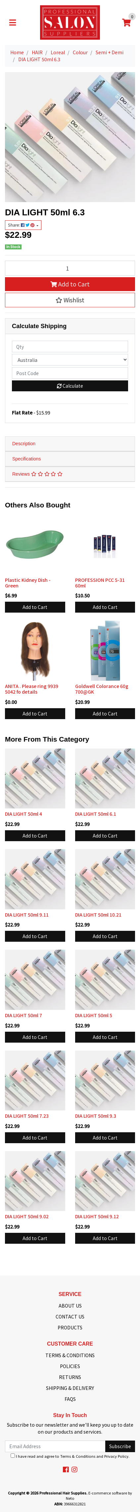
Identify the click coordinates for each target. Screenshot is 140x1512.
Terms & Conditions (77, 1456)
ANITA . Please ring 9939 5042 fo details (31, 689)
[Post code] (70, 373)
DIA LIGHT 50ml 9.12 (97, 1216)
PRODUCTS (70, 1327)
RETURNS (70, 1377)
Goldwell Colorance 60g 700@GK (101, 689)
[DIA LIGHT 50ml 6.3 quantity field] (70, 268)
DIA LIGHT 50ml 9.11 (27, 914)
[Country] (70, 360)
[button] (70, 300)
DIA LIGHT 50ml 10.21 (98, 914)
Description (23, 443)
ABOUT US (70, 1305)
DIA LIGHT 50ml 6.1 (95, 813)
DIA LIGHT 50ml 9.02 (27, 1216)
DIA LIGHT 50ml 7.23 (27, 1115)
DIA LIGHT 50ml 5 (93, 1015)
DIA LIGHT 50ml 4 (23, 813)
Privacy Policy (116, 1456)
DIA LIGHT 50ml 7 (23, 1015)
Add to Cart (70, 284)
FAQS (70, 1399)
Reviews (37, 474)
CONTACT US (70, 1316)
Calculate (70, 385)
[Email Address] (55, 1446)
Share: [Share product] (21, 225)
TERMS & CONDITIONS (70, 1355)
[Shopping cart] (126, 22)
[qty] (70, 346)
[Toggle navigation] (12, 22)
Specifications (26, 458)
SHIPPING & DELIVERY (70, 1388)
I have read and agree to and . (70, 1456)
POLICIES (70, 1366)
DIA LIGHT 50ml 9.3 (95, 1115)
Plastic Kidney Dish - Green (28, 583)
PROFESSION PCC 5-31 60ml (100, 583)
